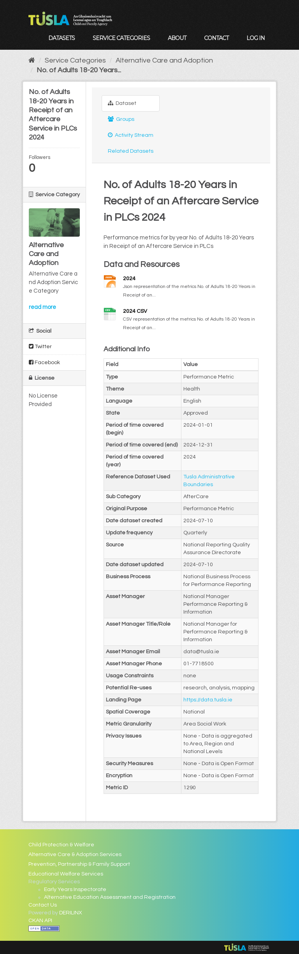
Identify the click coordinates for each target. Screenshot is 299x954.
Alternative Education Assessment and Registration (110, 897)
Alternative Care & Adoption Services (74, 854)
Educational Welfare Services (65, 874)
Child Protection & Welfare (61, 845)
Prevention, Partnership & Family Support (79, 864)
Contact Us (42, 905)
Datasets (61, 38)
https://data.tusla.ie (207, 700)
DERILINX (70, 913)
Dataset (122, 103)
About (177, 38)
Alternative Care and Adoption (164, 60)
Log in (255, 38)
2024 (129, 278)
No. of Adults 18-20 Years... (79, 70)
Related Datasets (130, 151)
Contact (216, 38)
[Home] (31, 60)
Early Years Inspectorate (75, 889)
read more (42, 307)
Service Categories (121, 38)
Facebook (44, 362)
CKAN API (40, 920)
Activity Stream (130, 135)
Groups (121, 119)
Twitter (40, 346)
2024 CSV (135, 311)
